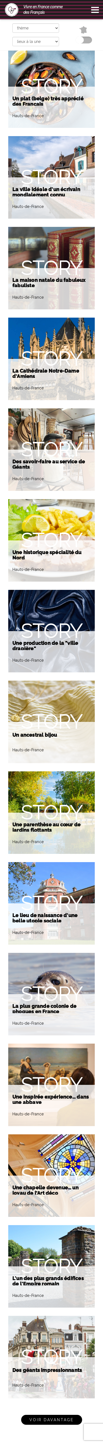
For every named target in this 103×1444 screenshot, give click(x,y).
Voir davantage (51, 1420)
